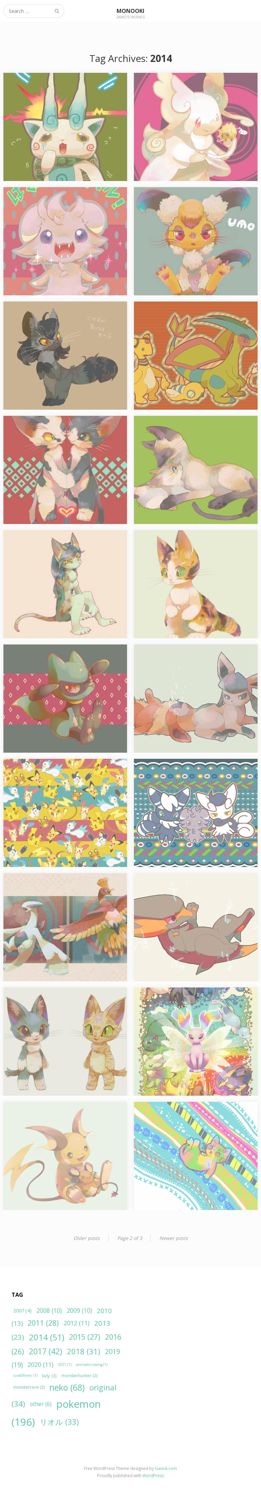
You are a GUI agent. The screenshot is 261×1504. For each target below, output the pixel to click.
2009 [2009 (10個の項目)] (79, 1310)
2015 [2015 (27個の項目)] (84, 1337)
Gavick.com (166, 1468)
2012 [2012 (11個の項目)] (76, 1323)
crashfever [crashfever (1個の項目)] (25, 1375)
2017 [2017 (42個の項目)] (45, 1351)
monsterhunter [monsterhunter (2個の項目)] (79, 1375)
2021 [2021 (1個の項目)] (64, 1364)
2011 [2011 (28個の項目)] (43, 1323)
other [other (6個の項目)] (41, 1404)
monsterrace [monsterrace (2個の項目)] (29, 1387)
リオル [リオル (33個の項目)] (59, 1422)
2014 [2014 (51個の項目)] (46, 1337)
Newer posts (173, 1238)
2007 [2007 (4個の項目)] (22, 1310)
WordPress (153, 1475)
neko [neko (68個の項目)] (67, 1387)
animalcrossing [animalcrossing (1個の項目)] (91, 1364)
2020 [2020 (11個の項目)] (40, 1364)
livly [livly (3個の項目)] (49, 1376)
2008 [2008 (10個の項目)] (49, 1310)
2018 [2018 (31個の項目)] (83, 1351)
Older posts (86, 1238)
